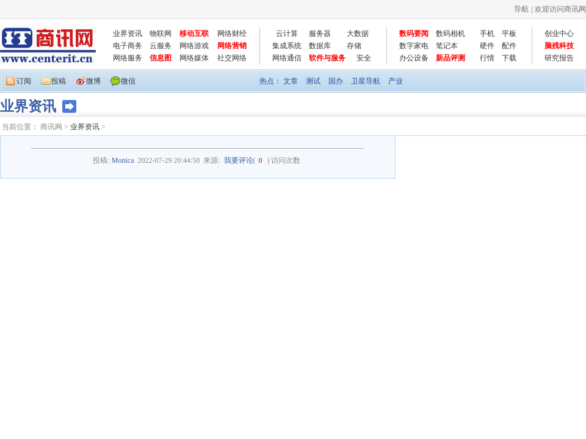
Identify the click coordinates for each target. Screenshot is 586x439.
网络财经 (232, 33)
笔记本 (447, 45)
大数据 (358, 33)
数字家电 (414, 45)
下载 (509, 58)
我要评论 (238, 160)
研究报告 (559, 58)
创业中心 (559, 33)
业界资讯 (127, 33)
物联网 (161, 33)
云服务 (161, 45)
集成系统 (287, 45)
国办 (335, 81)
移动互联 (194, 33)
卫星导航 (365, 81)
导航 (521, 9)
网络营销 (232, 45)
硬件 (487, 45)
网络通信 (287, 58)
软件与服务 (327, 58)
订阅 (23, 81)
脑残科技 (559, 45)
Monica (123, 160)
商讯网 (51, 127)
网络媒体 (194, 58)
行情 (487, 58)
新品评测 (450, 58)
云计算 (287, 33)
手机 (487, 33)
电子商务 (127, 45)
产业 (395, 81)
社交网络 (232, 58)
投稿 (58, 81)
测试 (313, 81)
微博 (93, 81)
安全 (363, 58)
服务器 (320, 33)
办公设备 (414, 58)
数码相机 (450, 33)
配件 (509, 45)
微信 (128, 81)
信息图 (161, 58)
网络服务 (127, 58)
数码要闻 (414, 33)
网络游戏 (194, 45)
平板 (509, 33)
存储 (354, 45)
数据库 (320, 45)
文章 (290, 81)
